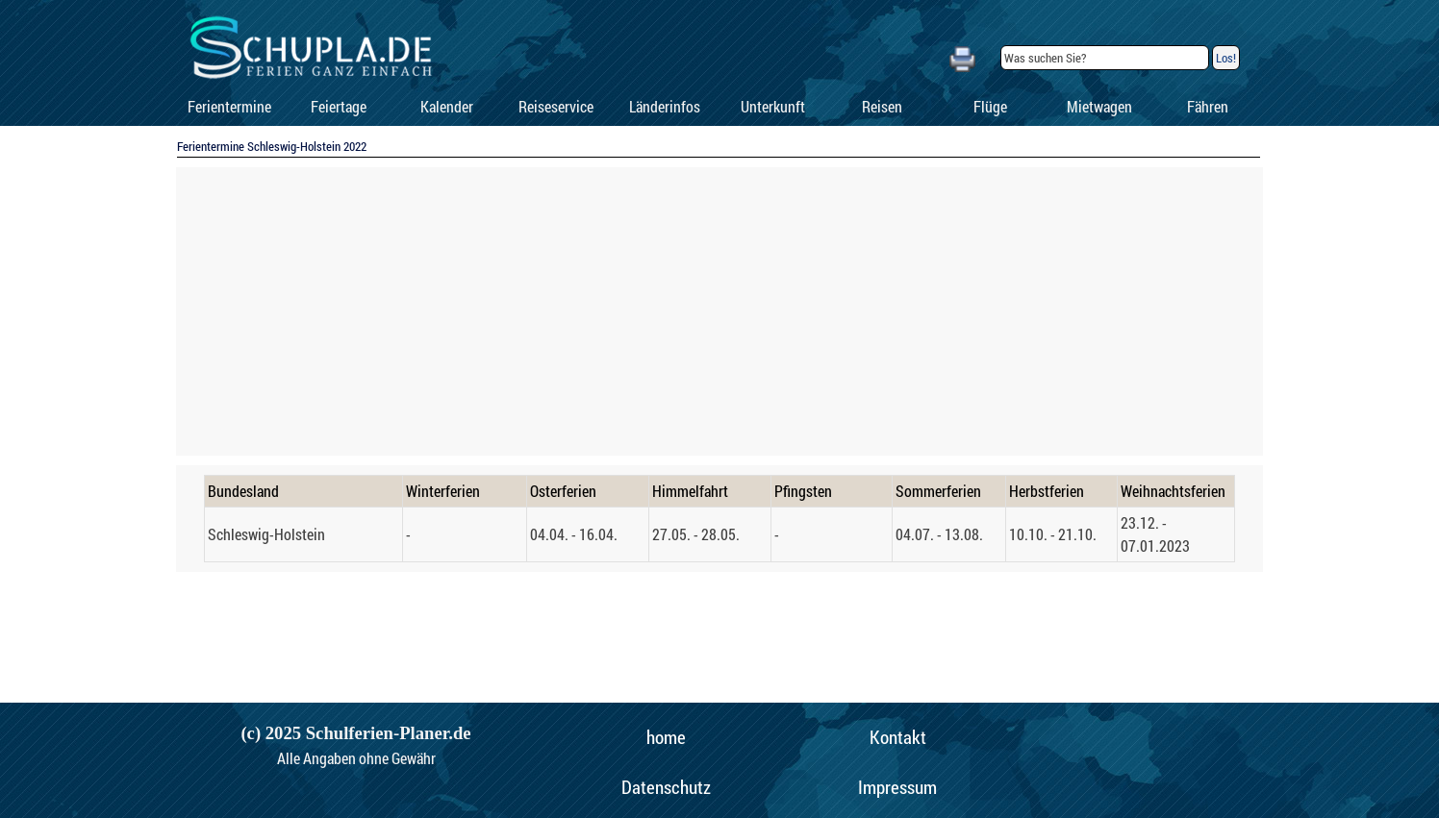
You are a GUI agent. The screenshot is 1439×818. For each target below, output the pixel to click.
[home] (666, 737)
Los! (1226, 57)
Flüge (990, 106)
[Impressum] (897, 787)
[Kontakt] (897, 737)
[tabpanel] (719, 518)
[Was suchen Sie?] (1104, 57)
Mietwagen (1099, 106)
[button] (962, 56)
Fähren (1207, 106)
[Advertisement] (719, 311)
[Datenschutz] (666, 787)
